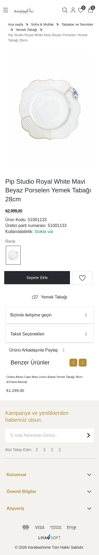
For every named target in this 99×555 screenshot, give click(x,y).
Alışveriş (49, 508)
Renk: (10, 241)
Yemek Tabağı (50, 297)
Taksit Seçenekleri (49, 334)
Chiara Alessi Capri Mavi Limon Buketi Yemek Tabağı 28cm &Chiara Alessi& (44, 379)
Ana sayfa (15, 24)
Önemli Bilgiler (49, 491)
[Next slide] (83, 363)
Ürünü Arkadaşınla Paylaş (37, 350)
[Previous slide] (73, 363)
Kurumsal (49, 475)
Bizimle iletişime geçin (49, 315)
